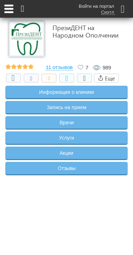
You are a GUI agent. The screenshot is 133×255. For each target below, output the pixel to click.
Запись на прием (67, 107)
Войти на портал (96, 6)
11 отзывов (59, 67)
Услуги (66, 138)
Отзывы (67, 168)
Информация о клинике (66, 92)
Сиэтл (107, 12)
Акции (66, 153)
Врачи (67, 122)
